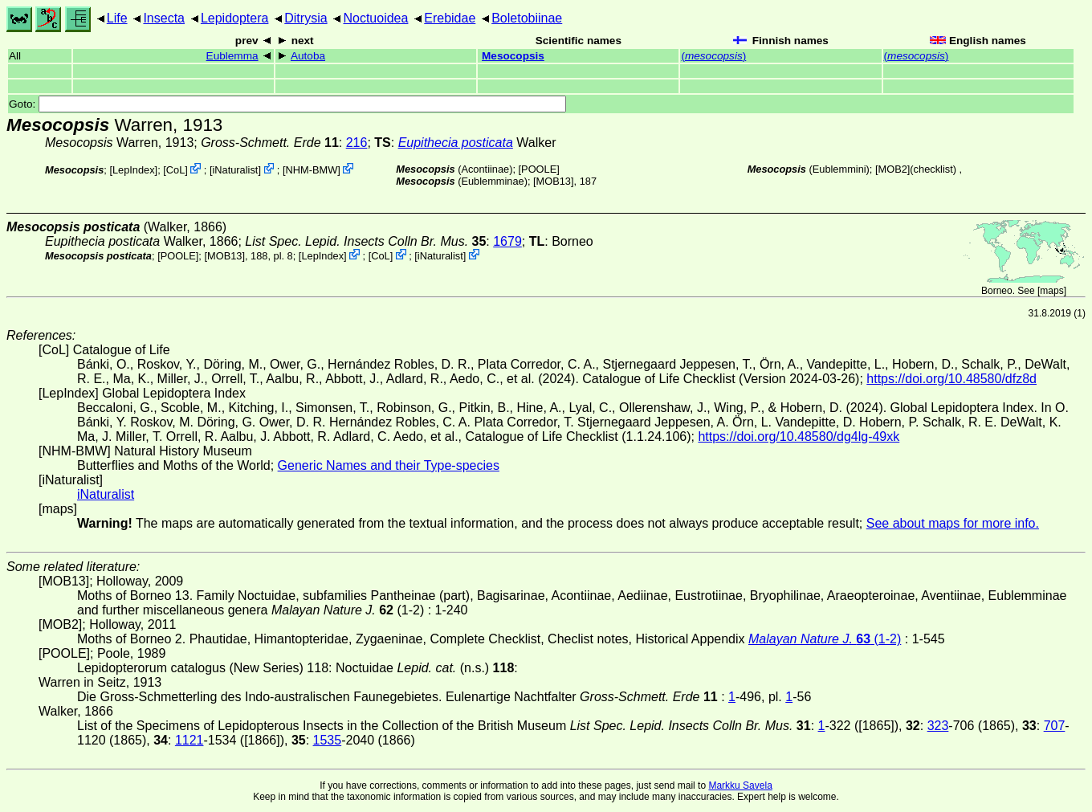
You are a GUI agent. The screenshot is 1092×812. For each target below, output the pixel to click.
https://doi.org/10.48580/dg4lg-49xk (798, 436)
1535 (327, 740)
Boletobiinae (526, 18)
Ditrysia (305, 18)
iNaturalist (235, 170)
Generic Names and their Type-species (388, 465)
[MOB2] (892, 169)
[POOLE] (539, 169)
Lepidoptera (235, 18)
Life (117, 18)
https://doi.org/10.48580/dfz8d (951, 379)
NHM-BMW (312, 170)
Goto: (287, 104)
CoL (175, 170)
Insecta (164, 18)
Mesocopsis (513, 56)
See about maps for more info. (952, 523)
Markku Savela (740, 785)
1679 (507, 241)
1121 (189, 740)
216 (357, 142)
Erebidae (449, 18)
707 (1055, 725)
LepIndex (133, 170)
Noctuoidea (375, 18)
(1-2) (824, 639)
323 (938, 725)
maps (1051, 290)
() (713, 56)
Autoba (308, 56)
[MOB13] (553, 181)
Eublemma (232, 56)
